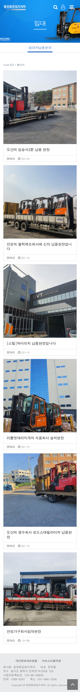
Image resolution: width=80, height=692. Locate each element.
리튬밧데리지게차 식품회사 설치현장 (35, 438)
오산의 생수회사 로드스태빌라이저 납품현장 (39, 534)
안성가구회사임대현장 (24, 631)
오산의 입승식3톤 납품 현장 (28, 149)
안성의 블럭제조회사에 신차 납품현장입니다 (39, 246)
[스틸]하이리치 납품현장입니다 (31, 343)
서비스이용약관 (51, 661)
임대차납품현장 (40, 47)
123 (14, 7)
